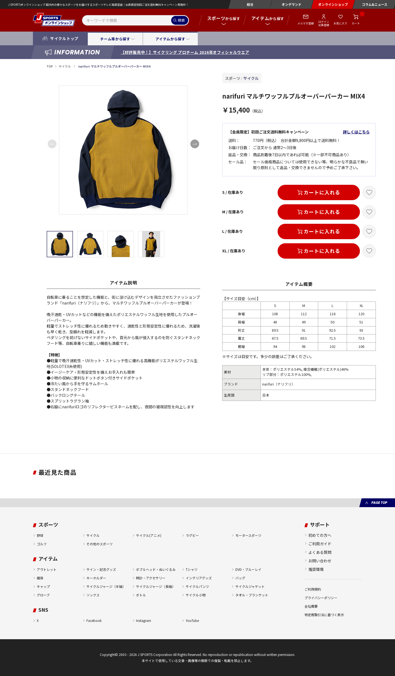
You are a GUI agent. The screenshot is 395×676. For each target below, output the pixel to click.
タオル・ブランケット (251, 595)
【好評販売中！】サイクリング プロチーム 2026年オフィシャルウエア (185, 52)
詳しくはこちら (356, 132)
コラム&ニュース (374, 4)
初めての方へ (319, 535)
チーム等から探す (115, 38)
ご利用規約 (312, 589)
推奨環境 (316, 569)
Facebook (93, 620)
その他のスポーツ (99, 543)
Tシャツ (192, 569)
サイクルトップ (64, 38)
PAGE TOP (379, 502)
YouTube (192, 620)
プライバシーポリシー (320, 597)
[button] (194, 143)
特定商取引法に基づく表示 (324, 614)
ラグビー (192, 535)
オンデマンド (291, 4)
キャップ (43, 586)
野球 (40, 535)
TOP (50, 66)
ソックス (93, 595)
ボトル (141, 595)
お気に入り (340, 23)
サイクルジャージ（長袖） (155, 586)
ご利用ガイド (319, 543)
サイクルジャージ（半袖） (106, 586)
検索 (181, 20)
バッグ (240, 578)
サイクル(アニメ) (148, 535)
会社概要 (311, 606)
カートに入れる (322, 192)
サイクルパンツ (197, 586)
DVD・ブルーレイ (248, 569)
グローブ (43, 595)
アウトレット (47, 569)
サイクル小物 (195, 595)
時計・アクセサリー (150, 578)
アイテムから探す (170, 38)
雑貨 (40, 578)
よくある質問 (319, 552)
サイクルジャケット (250, 586)
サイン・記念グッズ (101, 569)
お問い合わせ (319, 560)
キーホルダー (96, 578)
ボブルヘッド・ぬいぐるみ (156, 569)
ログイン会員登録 (323, 23)
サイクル (65, 66)
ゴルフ (42, 543)
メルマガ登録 (305, 23)
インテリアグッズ (199, 578)
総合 (250, 4)
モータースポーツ (248, 535)
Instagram (143, 620)
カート (356, 23)
